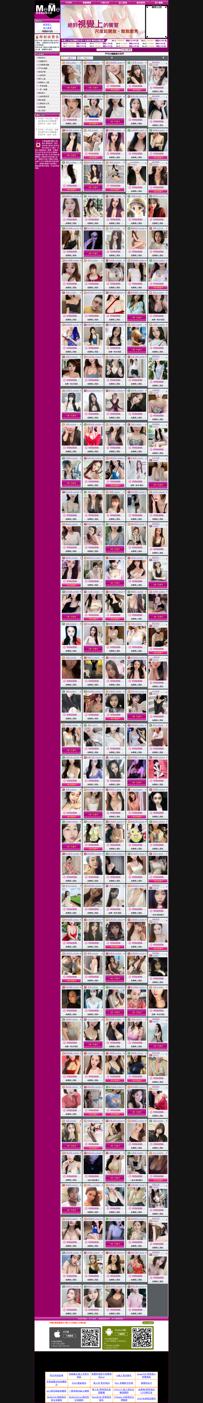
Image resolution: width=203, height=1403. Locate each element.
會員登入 (47, 24)
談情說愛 (42, 107)
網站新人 (42, 93)
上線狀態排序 (43, 96)
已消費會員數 (43, 65)
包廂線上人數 (43, 82)
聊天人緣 (42, 79)
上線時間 (42, 75)
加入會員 (47, 28)
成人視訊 (42, 110)
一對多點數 (42, 86)
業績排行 (42, 58)
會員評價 (42, 72)
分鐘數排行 (42, 61)
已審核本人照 (43, 103)
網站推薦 (42, 100)
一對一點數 (42, 89)
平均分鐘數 (42, 68)
